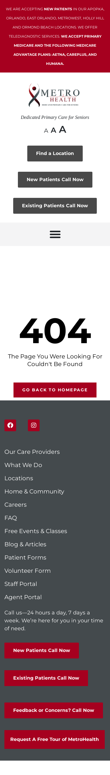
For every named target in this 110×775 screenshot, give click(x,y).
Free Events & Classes (36, 531)
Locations (18, 478)
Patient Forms (25, 557)
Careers (15, 504)
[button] (55, 234)
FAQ (10, 517)
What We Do (23, 465)
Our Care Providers (32, 451)
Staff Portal (20, 583)
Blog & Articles (25, 544)
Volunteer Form (27, 570)
